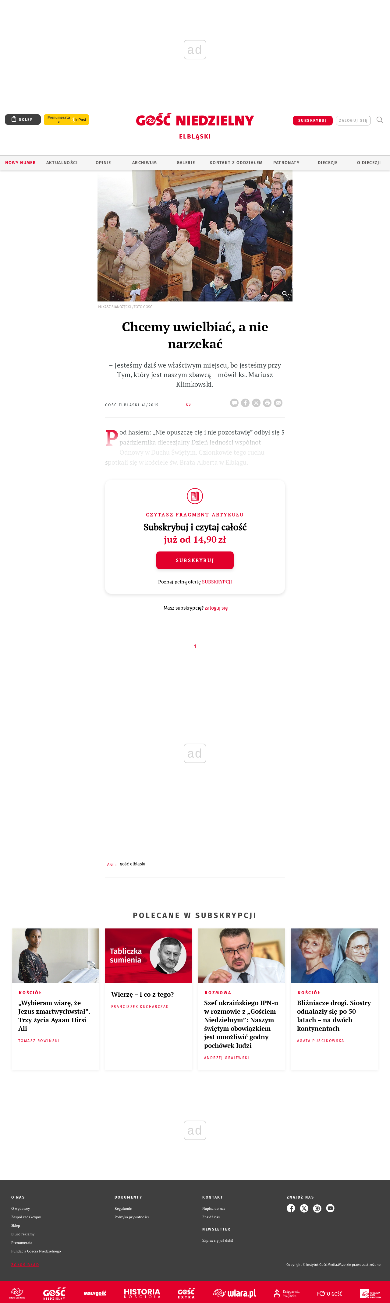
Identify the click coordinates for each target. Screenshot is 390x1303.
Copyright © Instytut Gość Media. (312, 1265)
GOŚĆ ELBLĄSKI (132, 864)
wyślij (279, 401)
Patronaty (286, 162)
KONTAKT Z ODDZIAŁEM (236, 162)
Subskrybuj (195, 560)
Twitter (257, 401)
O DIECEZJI (369, 162)
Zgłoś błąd (25, 1265)
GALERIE (186, 162)
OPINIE (103, 162)
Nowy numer (20, 162)
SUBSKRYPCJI (217, 581)
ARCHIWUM (144, 162)
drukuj (268, 401)
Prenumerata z (59, 119)
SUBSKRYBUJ (312, 120)
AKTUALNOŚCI (62, 162)
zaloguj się (353, 120)
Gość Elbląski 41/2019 (132, 405)
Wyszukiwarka (379, 119)
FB (246, 401)
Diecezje (328, 162)
